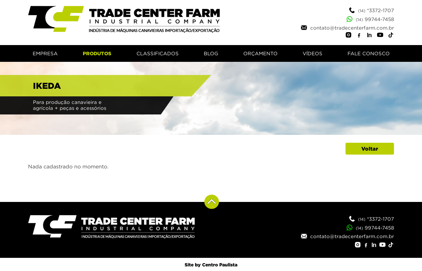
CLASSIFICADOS (157, 53)
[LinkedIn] (369, 36)
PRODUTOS (97, 53)
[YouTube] (380, 36)
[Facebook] (359, 36)
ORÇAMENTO (260, 53)
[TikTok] (390, 36)
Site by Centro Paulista (211, 264)
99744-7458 (370, 19)
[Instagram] (348, 36)
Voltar (369, 149)
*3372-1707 (371, 10)
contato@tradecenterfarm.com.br (347, 27)
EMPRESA (45, 53)
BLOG (211, 53)
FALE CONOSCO (368, 53)
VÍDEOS (312, 53)
